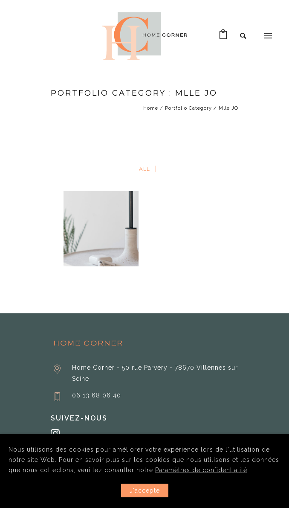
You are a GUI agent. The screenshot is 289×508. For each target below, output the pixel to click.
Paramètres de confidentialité (201, 470)
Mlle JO (228, 108)
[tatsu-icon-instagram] (55, 433)
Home (150, 108)
